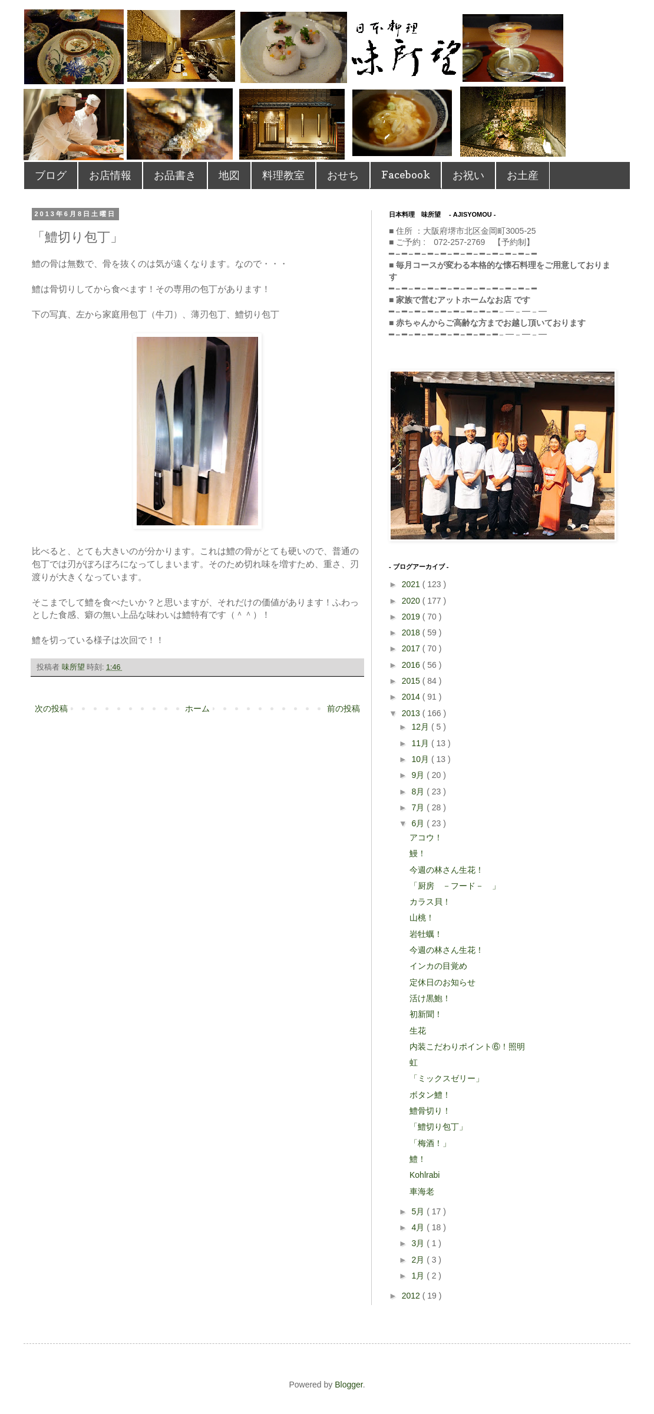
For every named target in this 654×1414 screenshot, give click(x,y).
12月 (421, 726)
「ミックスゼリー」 (446, 1078)
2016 (412, 665)
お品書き (175, 175)
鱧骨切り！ (430, 1110)
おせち (343, 175)
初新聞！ (425, 1014)
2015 (412, 681)
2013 (412, 713)
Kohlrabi (424, 1175)
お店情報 (110, 175)
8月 (419, 791)
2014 (412, 696)
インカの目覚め (438, 966)
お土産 (523, 175)
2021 (412, 584)
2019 (412, 616)
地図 (229, 175)
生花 (417, 1030)
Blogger (348, 1384)
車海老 (421, 1191)
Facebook (405, 174)
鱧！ (417, 1159)
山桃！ (421, 917)
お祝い (468, 175)
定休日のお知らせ (442, 982)
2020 (412, 600)
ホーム (197, 708)
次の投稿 (51, 708)
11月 (421, 743)
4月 (419, 1227)
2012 (412, 1295)
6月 (419, 823)
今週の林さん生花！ (446, 870)
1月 (419, 1275)
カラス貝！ (430, 901)
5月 (419, 1211)
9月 (419, 775)
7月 (419, 807)
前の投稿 (343, 708)
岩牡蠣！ (425, 934)
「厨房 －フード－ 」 (454, 885)
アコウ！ (425, 837)
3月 (419, 1243)
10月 (421, 759)
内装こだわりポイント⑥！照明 (467, 1046)
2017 (412, 648)
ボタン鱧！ (430, 1095)
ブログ (51, 175)
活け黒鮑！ (430, 998)
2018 (412, 632)
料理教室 (283, 175)
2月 (419, 1259)
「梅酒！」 (430, 1143)
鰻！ (417, 853)
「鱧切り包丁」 (438, 1126)
